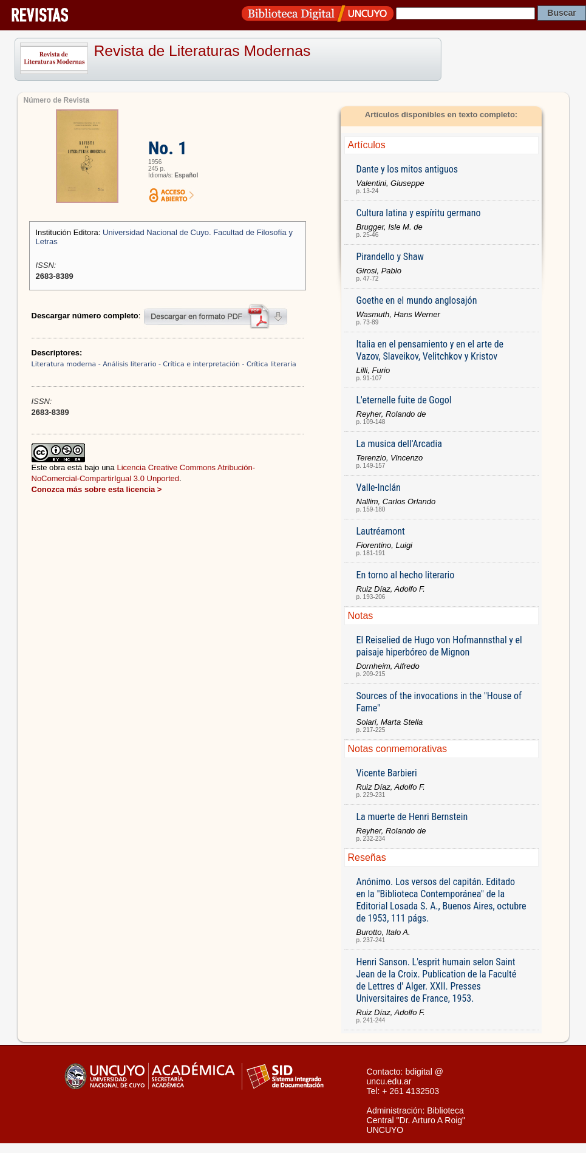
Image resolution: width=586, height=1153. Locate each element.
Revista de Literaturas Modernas (202, 51)
